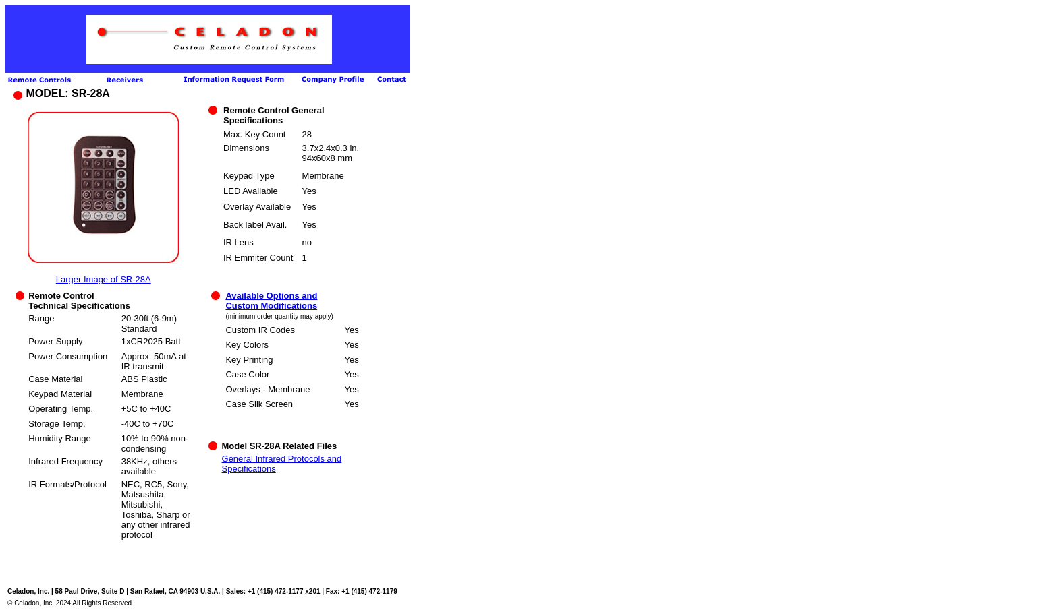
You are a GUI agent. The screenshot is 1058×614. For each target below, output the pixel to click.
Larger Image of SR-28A (103, 279)
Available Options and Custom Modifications (271, 300)
